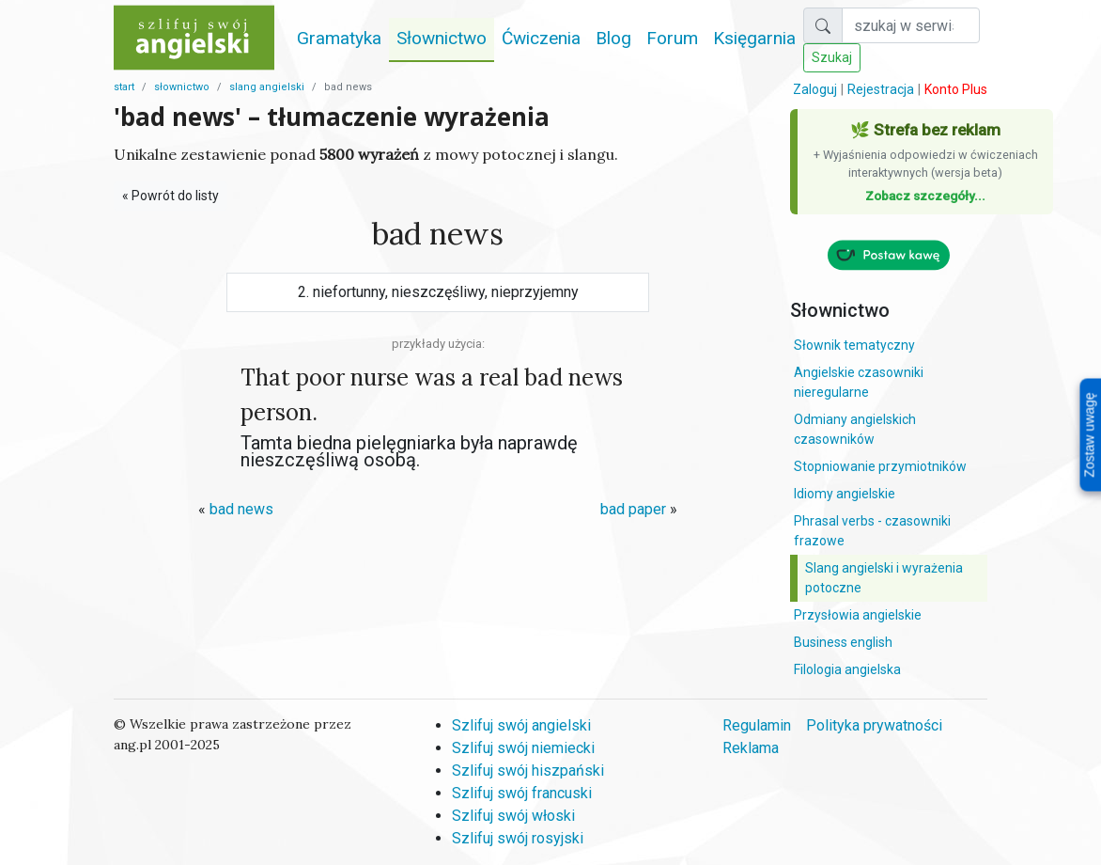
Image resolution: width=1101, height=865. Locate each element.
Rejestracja (880, 89)
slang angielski (266, 87)
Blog (613, 38)
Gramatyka (339, 38)
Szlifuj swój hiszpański (528, 770)
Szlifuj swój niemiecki (523, 748)
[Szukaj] (911, 25)
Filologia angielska (847, 669)
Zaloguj (815, 89)
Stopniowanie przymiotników (880, 466)
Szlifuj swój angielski (521, 725)
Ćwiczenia (541, 38)
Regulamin (756, 725)
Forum (672, 38)
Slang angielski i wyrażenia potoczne (884, 577)
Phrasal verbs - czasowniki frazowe (872, 530)
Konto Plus (955, 89)
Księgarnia (754, 38)
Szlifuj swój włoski (513, 816)
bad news (241, 509)
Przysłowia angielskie (858, 614)
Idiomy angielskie (844, 493)
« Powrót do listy (170, 195)
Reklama (750, 748)
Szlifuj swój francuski (522, 793)
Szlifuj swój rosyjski (517, 838)
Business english (843, 642)
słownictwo (181, 87)
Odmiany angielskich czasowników (855, 429)
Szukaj (832, 57)
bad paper (633, 509)
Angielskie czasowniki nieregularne (858, 382)
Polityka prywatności (874, 725)
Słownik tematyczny (854, 345)
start (124, 87)
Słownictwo (441, 38)
